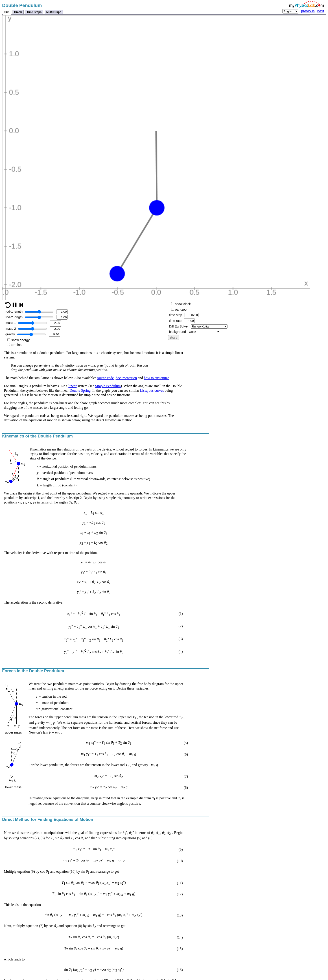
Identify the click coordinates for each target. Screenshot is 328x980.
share (173, 337)
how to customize (156, 378)
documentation (126, 378)
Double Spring (80, 390)
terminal (14, 345)
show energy (18, 340)
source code (105, 378)
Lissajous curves (152, 390)
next (320, 11)
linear (72, 386)
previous (308, 11)
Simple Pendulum (108, 386)
